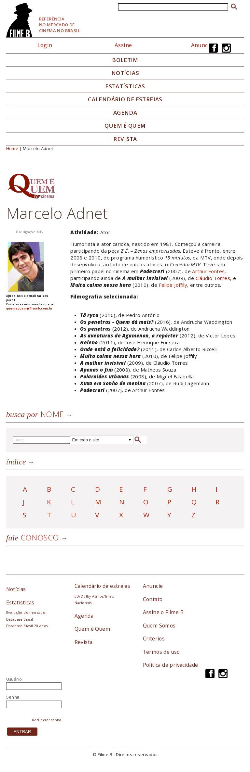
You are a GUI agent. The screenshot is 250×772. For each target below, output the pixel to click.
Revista (125, 139)
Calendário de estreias (103, 585)
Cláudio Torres (213, 278)
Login (44, 45)
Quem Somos (159, 625)
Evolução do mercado (25, 612)
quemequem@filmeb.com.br (29, 308)
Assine (123, 45)
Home (12, 148)
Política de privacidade (170, 664)
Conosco (32, 537)
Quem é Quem (92, 628)
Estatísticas (125, 86)
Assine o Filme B (163, 612)
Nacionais (83, 603)
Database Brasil (19, 619)
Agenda (125, 112)
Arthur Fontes (208, 271)
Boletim (125, 60)
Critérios (154, 638)
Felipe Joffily (173, 285)
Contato (153, 599)
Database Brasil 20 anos (27, 626)
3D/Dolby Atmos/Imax (94, 596)
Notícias (125, 73)
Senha (13, 697)
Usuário (14, 679)
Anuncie (202, 45)
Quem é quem (125, 125)
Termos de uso (161, 651)
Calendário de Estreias (125, 99)
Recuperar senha (47, 720)
